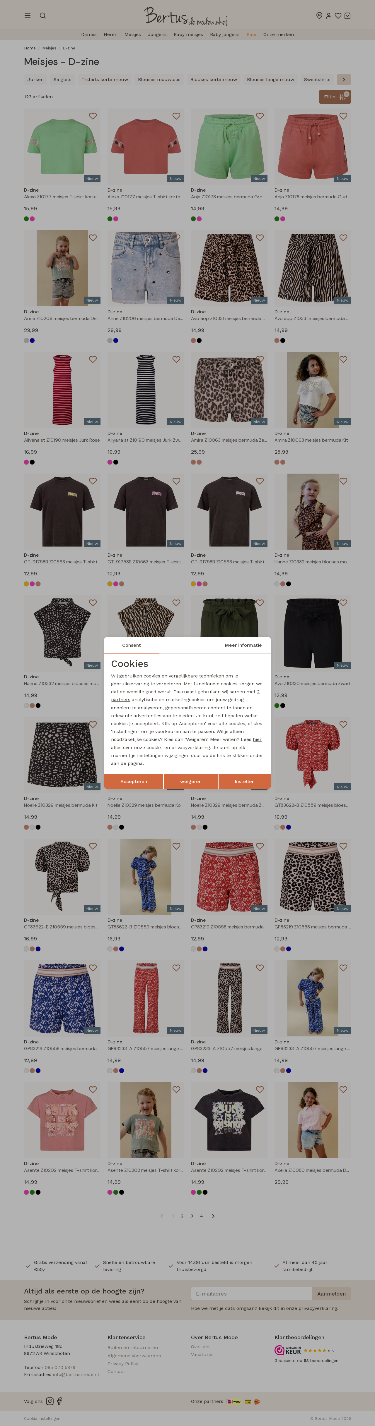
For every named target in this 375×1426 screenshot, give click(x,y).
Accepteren (133, 781)
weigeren (191, 781)
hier (257, 739)
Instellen (245, 781)
